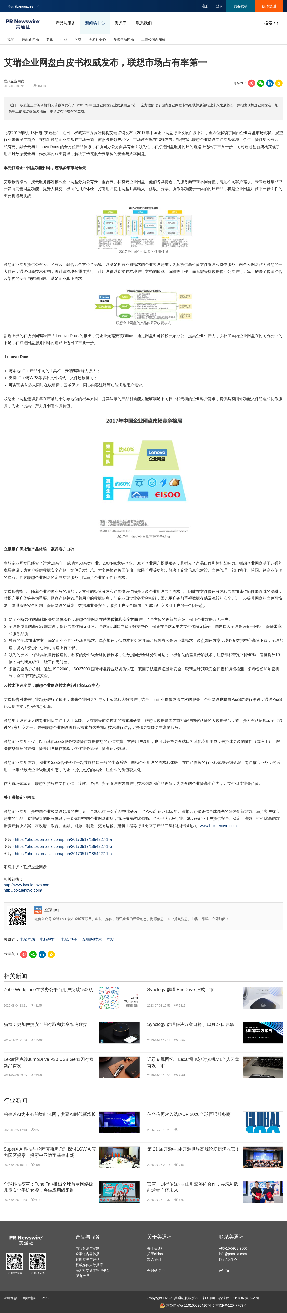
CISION (238, 1298)
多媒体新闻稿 (123, 39)
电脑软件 (48, 939)
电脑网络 (27, 939)
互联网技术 (92, 939)
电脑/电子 (69, 939)
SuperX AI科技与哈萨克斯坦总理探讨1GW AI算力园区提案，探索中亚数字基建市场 (50, 1152)
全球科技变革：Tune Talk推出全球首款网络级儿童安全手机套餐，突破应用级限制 (48, 1187)
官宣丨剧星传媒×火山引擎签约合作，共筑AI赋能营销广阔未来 (192, 1187)
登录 (219, 6)
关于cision (155, 1254)
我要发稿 (241, 6)
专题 (49, 39)
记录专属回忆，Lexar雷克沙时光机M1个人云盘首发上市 (193, 1062)
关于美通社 (159, 1237)
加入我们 (154, 1259)
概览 (10, 39)
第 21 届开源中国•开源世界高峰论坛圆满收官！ (193, 1149)
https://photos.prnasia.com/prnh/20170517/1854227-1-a (63, 839)
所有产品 (82, 1276)
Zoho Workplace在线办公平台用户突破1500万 (49, 989)
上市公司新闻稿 (153, 39)
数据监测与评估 (88, 1259)
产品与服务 (65, 23)
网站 (110, 939)
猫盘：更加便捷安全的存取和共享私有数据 (46, 1024)
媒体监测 (269, 6)
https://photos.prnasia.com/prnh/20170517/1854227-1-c (63, 854)
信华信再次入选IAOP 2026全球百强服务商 (189, 1114)
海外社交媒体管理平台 (93, 1270)
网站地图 (29, 1298)
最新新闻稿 (30, 39)
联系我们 (144, 23)
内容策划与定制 (88, 1248)
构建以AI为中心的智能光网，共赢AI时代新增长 (50, 1114)
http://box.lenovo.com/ (23, 890)
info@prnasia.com (233, 1254)
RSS (45, 1298)
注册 (205, 6)
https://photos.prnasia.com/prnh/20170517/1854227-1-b (63, 846)
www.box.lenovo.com (218, 826)
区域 (78, 39)
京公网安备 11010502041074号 (187, 1305)
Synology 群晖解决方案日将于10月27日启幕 (190, 1024)
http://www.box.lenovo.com (27, 885)
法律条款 (10, 1298)
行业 (63, 39)
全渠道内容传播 (88, 1254)
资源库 (120, 23)
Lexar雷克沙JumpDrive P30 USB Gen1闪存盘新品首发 (49, 1062)
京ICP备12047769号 (231, 1305)
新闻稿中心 (95, 23)
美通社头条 (97, 39)
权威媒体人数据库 (89, 1265)
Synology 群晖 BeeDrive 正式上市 (180, 989)
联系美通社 (231, 1237)
